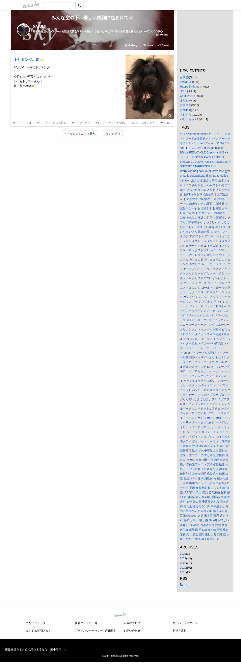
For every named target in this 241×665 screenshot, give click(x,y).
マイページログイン (185, 623)
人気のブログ (132, 623)
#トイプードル (22, 122)
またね (184, 100)
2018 (183, 572)
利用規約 (110, 630)
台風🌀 (184, 77)
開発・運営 (179, 630)
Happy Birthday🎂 (191, 86)
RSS (184, 585)
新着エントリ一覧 (86, 623)
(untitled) (185, 110)
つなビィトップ (36, 623)
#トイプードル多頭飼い (52, 122)
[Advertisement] (92, 149)
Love (148, 45)
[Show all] (162, 34)
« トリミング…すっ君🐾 (80, 133)
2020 (183, 563)
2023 (183, 553)
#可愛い (122, 122)
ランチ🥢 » (113, 133)
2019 (183, 567)
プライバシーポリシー (89, 630)
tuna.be (120, 615)
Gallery (131, 45)
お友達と (185, 105)
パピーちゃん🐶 (190, 119)
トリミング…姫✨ (29, 60)
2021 (183, 558)
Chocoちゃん (188, 95)
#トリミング (103, 122)
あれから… (187, 114)
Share (163, 45)
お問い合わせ (132, 630)
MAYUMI (39, 26)
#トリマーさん (81, 122)
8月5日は (186, 81)
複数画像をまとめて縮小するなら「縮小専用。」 (36, 649)
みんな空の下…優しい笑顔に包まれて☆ (92, 17)
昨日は (184, 91)
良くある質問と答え (38, 630)
